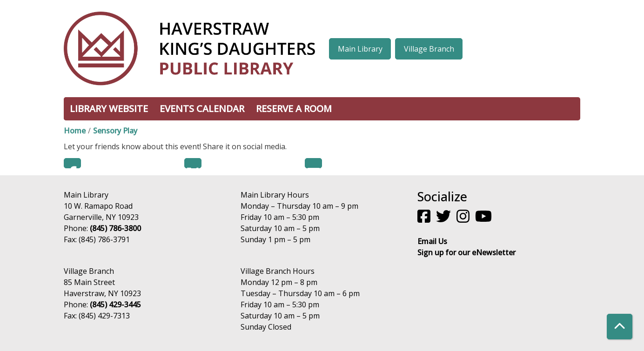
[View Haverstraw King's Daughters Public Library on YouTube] (484, 219)
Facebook (72, 163)
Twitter (192, 163)
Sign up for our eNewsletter (466, 252)
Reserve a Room (294, 108)
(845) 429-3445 (115, 304)
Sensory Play (115, 131)
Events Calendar (202, 108)
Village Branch (429, 49)
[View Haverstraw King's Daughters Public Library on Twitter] (444, 219)
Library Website (109, 108)
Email (313, 163)
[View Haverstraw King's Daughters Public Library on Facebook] (424, 219)
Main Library (360, 49)
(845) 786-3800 (115, 228)
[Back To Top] (619, 326)
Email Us (432, 241)
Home (75, 131)
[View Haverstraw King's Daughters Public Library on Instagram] (463, 219)
